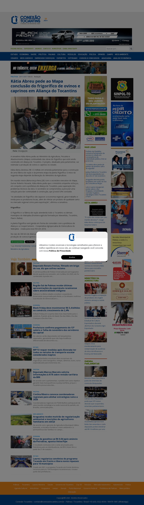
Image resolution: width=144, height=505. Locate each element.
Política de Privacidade (60, 251)
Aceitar (72, 257)
